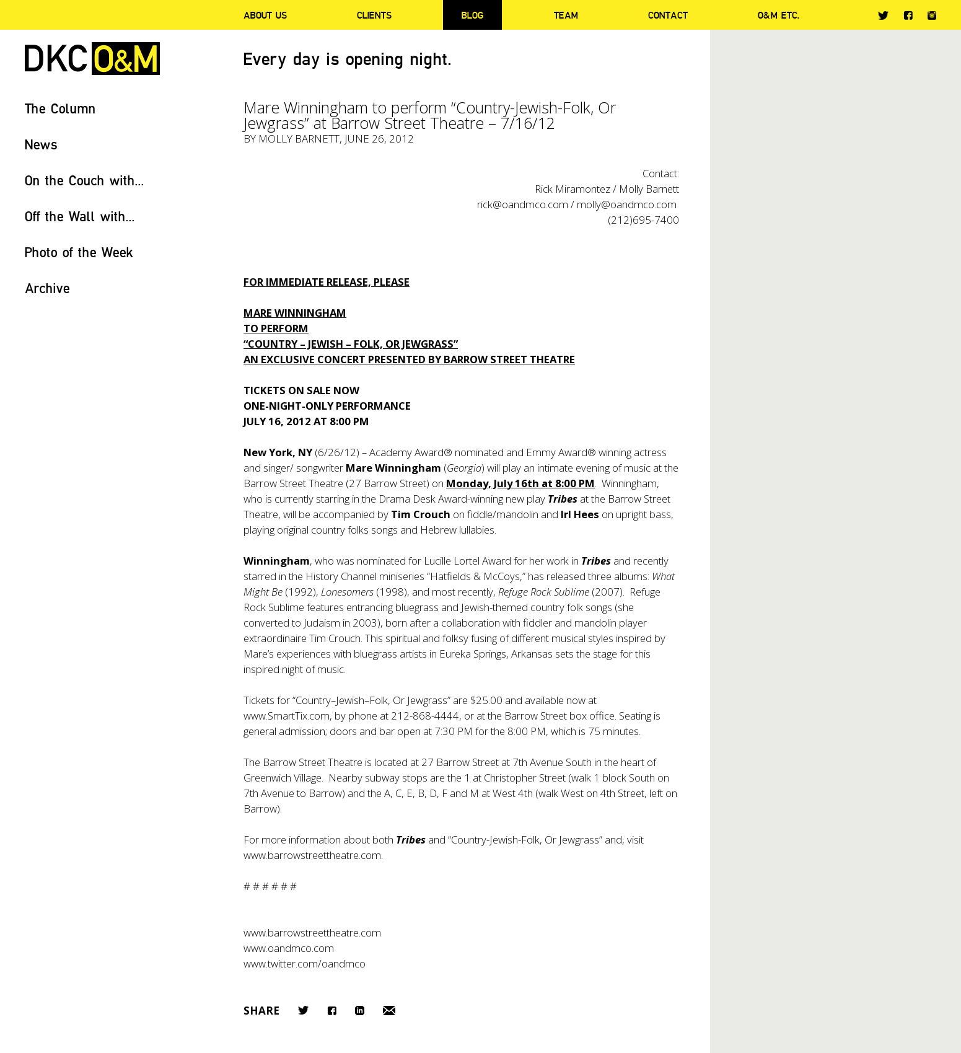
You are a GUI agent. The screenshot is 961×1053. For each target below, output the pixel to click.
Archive (47, 288)
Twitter (883, 15)
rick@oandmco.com (522, 204)
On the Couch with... (84, 180)
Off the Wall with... (80, 216)
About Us (265, 15)
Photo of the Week (79, 252)
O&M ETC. (779, 15)
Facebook (908, 15)
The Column (60, 108)
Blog (472, 15)
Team (566, 15)
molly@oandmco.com (627, 204)
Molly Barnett (299, 138)
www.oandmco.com (289, 948)
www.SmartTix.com (287, 715)
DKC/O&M (92, 58)
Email (389, 1010)
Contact (668, 15)
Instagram (932, 15)
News (41, 144)
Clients (374, 15)
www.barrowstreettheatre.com (312, 932)
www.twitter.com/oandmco (305, 963)
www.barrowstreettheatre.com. (313, 855)
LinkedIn (359, 1010)
